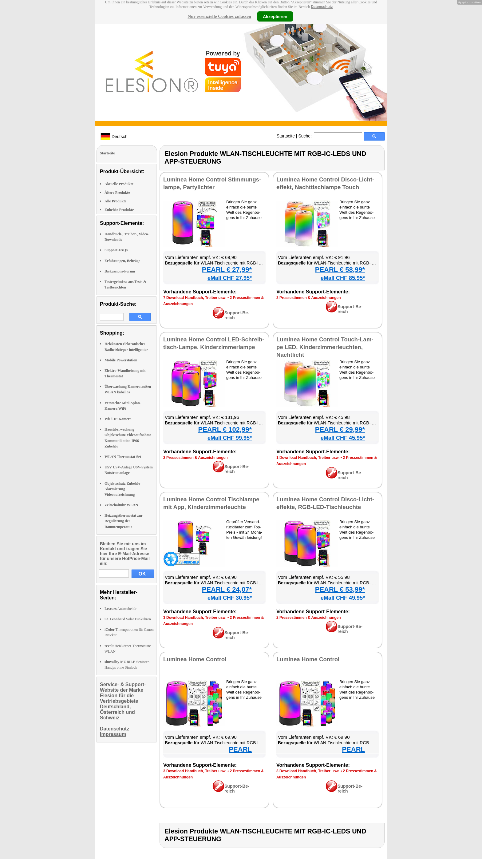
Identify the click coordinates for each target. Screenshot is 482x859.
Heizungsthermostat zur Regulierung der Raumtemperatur (123, 521)
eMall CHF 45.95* (343, 438)
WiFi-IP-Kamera (118, 419)
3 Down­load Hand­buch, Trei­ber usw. (195, 617)
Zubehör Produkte (119, 210)
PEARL (240, 749)
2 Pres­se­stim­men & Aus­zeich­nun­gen (308, 298)
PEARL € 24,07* (227, 589)
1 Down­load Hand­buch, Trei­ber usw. (308, 457)
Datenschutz (322, 7)
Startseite (286, 135)
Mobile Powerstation (121, 360)
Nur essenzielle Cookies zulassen (219, 16)
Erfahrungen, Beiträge (122, 261)
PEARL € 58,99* (340, 269)
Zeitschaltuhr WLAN (121, 505)
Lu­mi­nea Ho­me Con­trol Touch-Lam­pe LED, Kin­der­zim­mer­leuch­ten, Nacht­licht (324, 347)
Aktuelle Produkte (119, 184)
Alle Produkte (115, 201)
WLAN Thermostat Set (123, 457)
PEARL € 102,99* (225, 429)
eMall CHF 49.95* (343, 598)
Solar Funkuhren (128, 619)
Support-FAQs (116, 250)
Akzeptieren (275, 16)
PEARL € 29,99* (340, 429)
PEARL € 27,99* (227, 269)
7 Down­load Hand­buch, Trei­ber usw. (195, 298)
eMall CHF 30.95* (229, 598)
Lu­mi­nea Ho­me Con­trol (194, 659)
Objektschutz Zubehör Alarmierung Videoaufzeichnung (122, 489)
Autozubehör (120, 608)
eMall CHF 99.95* (229, 438)
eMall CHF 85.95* (343, 278)
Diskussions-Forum (120, 271)
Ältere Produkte (117, 192)
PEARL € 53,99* (340, 589)
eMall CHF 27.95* (229, 278)
